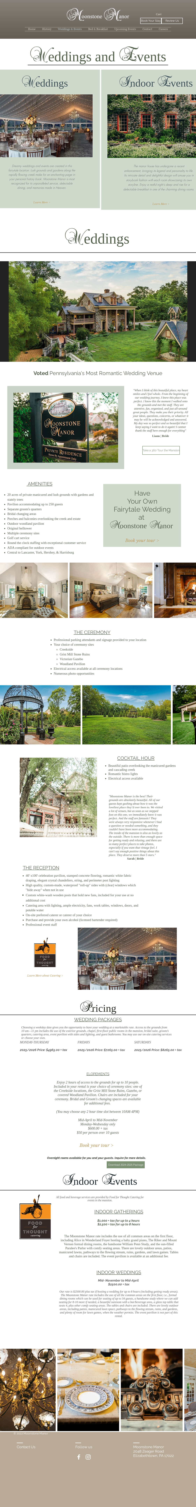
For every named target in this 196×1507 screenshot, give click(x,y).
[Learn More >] (42, 202)
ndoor (85, 1181)
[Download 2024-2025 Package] (126, 1164)
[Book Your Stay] (150, 21)
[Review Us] (172, 21)
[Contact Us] (29, 1446)
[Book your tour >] (142, 540)
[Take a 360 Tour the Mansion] (161, 450)
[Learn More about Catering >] (45, 975)
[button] (161, 14)
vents (126, 1181)
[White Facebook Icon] (78, 1457)
